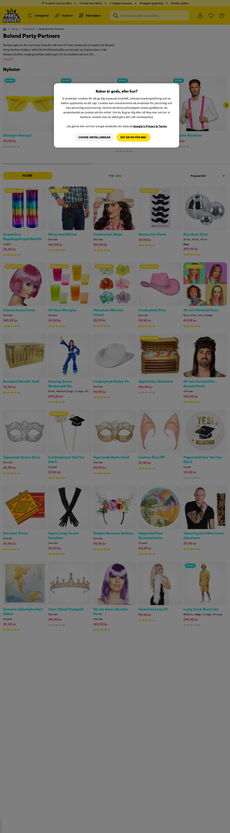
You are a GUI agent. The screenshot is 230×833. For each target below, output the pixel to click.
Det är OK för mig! (133, 137)
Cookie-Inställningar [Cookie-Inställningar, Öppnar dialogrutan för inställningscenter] (94, 137)
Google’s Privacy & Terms (150, 126)
